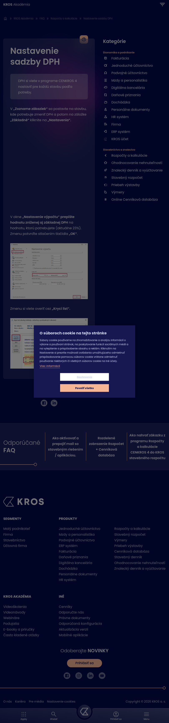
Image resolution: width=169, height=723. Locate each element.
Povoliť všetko (109, 382)
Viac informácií (50, 371)
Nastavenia (59, 382)
